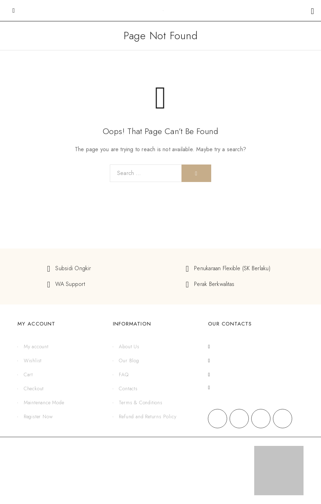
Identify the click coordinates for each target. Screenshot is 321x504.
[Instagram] (239, 418)
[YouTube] (282, 418)
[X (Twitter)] (261, 418)
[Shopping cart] (312, 11)
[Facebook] (217, 418)
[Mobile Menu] (13, 10)
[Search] (196, 173)
